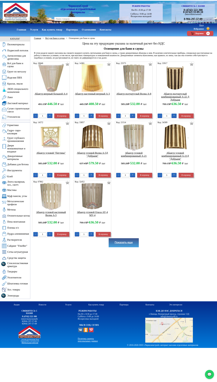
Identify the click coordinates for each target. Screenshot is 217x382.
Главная (37, 38)
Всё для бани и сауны (55, 38)
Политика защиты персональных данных (88, 339)
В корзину (61, 116)
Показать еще (124, 242)
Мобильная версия (30, 343)
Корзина (200, 33)
